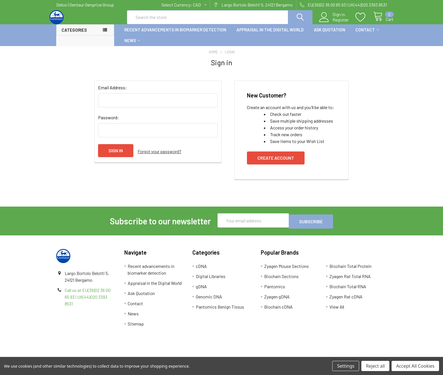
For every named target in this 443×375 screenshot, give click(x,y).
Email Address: (112, 92)
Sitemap (136, 327)
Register (334, 22)
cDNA (201, 270)
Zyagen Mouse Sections (286, 270)
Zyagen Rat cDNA (345, 300)
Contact (367, 34)
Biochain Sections (281, 280)
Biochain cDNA (278, 310)
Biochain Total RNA (347, 290)
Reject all (375, 366)
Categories (74, 35)
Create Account (275, 163)
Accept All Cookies (415, 366)
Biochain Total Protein (350, 270)
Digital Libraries (210, 280)
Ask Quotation (329, 34)
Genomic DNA (209, 300)
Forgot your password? (159, 155)
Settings (345, 366)
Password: (108, 122)
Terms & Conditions (97, 354)
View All (336, 310)
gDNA (201, 290)
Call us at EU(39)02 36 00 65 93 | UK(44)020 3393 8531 (88, 300)
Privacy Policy (345, 354)
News (132, 45)
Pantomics (274, 290)
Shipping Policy (180, 354)
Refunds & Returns (263, 354)
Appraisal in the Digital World (270, 34)
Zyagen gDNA (277, 300)
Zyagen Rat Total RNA (350, 280)
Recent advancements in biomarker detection (175, 34)
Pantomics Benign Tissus (220, 310)
